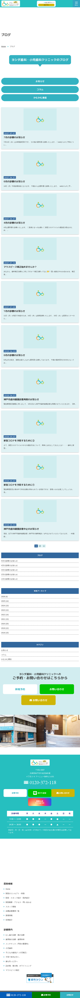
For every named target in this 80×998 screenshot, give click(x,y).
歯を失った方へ (12, 961)
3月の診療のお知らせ (9, 570)
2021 (3, 619)
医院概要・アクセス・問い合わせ (18, 902)
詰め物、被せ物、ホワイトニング (18, 966)
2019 (3, 628)
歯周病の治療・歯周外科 (15, 939)
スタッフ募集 (11, 907)
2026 (3, 597)
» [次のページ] (43, 546)
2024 (3, 606)
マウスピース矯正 (12, 970)
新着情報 (9, 915)
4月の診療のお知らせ (9, 565)
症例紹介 (9, 920)
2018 (3, 633)
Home (3, 46)
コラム (3, 655)
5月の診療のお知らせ (9, 561)
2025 (3, 601)
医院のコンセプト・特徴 (15, 893)
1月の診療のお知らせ (9, 579)
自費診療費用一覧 (12, 911)
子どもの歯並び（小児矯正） (17, 953)
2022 (3, 615)
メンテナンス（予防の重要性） (18, 944)
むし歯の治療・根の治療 (15, 935)
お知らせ (4, 650)
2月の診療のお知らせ (9, 574)
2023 (3, 610)
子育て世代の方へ (12, 957)
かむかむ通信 (6, 659)
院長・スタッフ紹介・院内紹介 (18, 898)
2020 (3, 624)
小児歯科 (9, 948)
